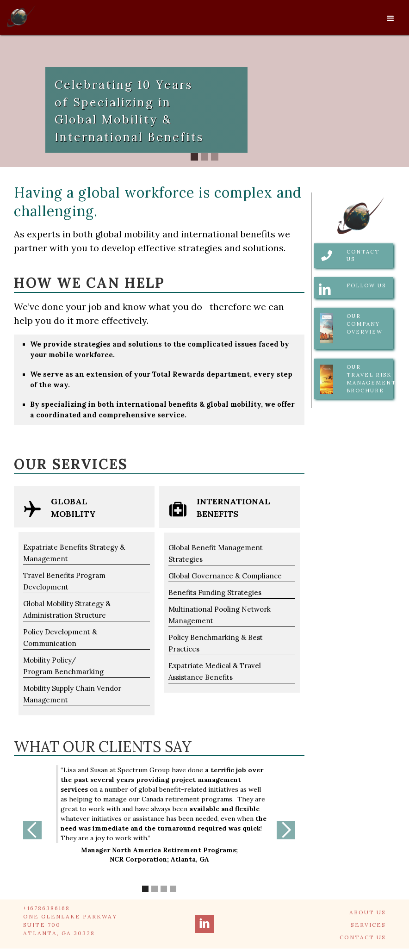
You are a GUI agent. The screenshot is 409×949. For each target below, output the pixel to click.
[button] (390, 18)
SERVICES (368, 924)
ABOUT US (367, 912)
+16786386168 (46, 908)
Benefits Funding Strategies (214, 592)
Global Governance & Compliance (225, 575)
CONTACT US (363, 937)
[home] (21, 14)
